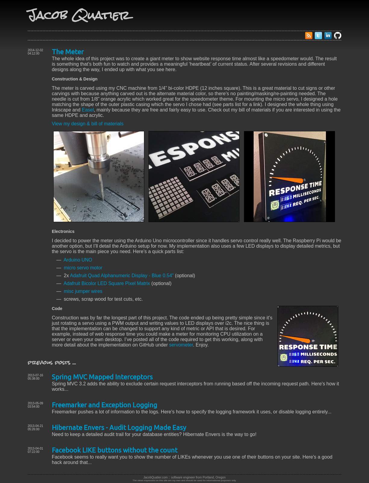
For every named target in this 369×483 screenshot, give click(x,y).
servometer (181, 344)
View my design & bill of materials (88, 123)
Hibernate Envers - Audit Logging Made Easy (119, 427)
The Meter (68, 51)
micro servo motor (83, 267)
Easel (88, 109)
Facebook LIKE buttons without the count (114, 450)
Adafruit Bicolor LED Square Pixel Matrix (107, 283)
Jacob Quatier (79, 15)
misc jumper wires (83, 291)
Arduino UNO (78, 259)
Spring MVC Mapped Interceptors (102, 377)
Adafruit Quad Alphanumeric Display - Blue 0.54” (122, 275)
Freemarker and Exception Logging (104, 405)
